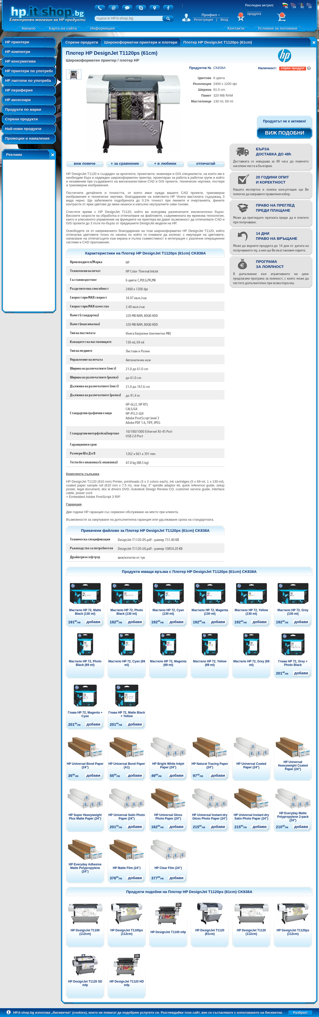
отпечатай (205, 163)
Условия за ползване (277, 28)
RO (301, 5)
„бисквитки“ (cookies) (69, 1012)
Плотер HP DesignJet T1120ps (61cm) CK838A (214, 571)
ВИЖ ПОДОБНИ (284, 133)
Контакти (236, 28)
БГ (285, 5)
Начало (28, 28)
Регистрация (203, 20)
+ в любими (165, 163)
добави (93, 622)
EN (293, 5)
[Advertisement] (29, 235)
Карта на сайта (63, 28)
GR (309, 5)
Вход (224, 20)
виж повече (85, 163)
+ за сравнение (125, 163)
